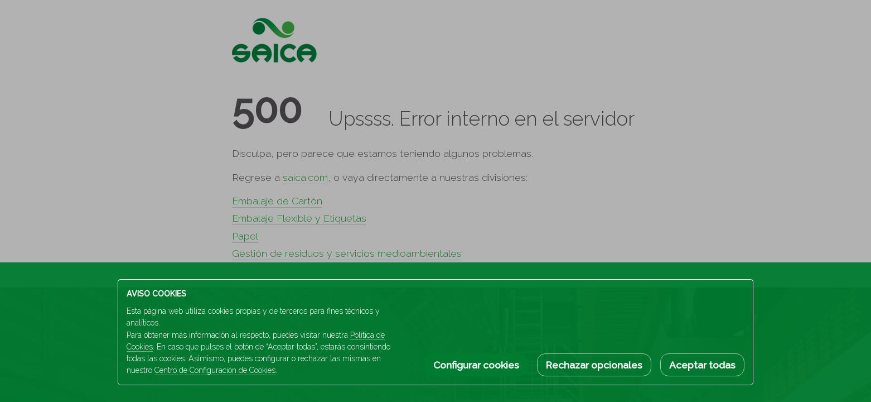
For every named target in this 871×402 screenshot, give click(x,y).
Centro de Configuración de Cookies (214, 370)
